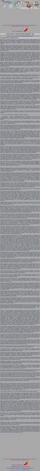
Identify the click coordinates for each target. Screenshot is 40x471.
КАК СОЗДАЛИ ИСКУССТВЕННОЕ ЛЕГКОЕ (9, 37)
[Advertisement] (20, 17)
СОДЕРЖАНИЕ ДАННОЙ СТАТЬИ (27, 36)
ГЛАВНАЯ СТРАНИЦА (11, 36)
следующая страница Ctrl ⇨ (26, 466)
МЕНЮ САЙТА (17, 36)
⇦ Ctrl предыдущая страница (14, 466)
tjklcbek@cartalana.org (25, 470)
